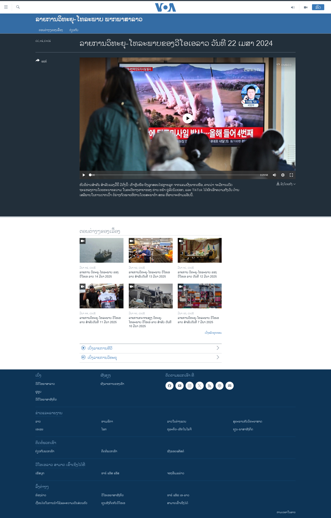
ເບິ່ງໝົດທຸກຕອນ (213, 333)
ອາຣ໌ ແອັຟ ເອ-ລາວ (178, 495)
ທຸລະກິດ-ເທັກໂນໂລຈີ (179, 429)
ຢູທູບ (38, 392)
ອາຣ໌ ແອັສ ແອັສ (110, 473)
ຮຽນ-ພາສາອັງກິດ (243, 429)
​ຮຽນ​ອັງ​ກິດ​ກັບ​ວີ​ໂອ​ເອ (113, 503)
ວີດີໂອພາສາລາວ (45, 384)
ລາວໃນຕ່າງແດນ (176, 421)
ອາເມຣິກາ (107, 421)
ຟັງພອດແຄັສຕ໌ (175, 451)
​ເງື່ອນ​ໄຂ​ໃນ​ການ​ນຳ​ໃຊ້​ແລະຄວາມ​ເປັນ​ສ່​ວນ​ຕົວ (61, 503)
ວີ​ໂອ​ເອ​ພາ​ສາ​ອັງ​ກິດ (112, 495)
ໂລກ (104, 429)
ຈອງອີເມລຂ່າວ (175, 473)
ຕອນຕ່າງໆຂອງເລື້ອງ (51, 30)
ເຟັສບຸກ (39, 473)
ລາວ (38, 421)
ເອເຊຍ (39, 429)
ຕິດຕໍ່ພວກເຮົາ (109, 451)
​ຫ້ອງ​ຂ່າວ (40, 495)
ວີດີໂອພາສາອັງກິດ (46, 399)
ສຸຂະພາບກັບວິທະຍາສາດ (247, 421)
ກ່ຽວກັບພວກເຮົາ (44, 451)
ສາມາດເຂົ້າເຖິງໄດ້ (177, 503)
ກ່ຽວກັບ (74, 30)
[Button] (41, 61)
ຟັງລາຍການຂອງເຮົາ (112, 384)
